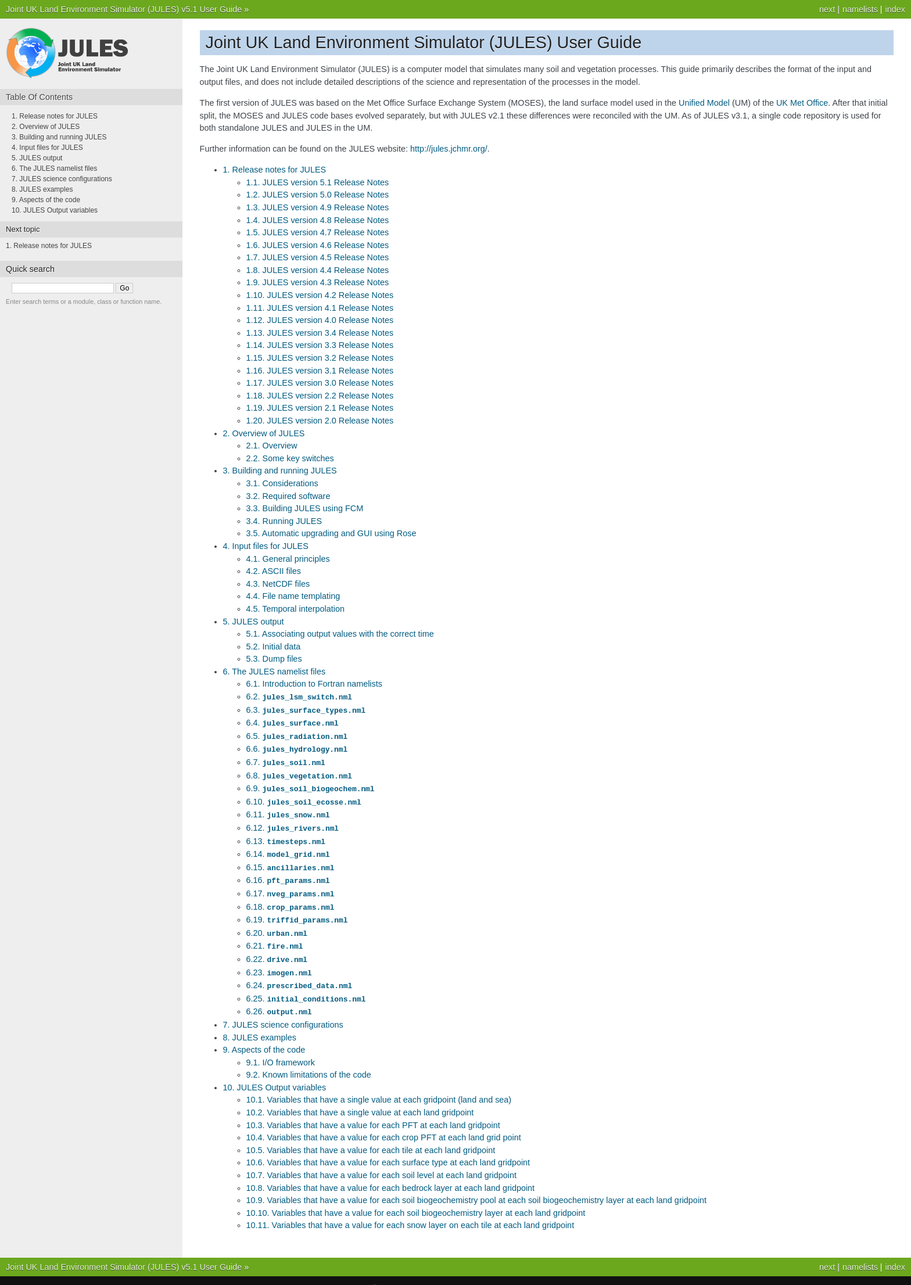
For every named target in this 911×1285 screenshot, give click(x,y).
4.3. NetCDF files (278, 583)
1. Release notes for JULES (275, 169)
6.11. (288, 809)
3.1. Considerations (282, 483)
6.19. (297, 909)
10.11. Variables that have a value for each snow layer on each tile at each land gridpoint (410, 1210)
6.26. (279, 997)
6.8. (299, 772)
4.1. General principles (288, 558)
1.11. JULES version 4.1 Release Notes (320, 308)
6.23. (279, 960)
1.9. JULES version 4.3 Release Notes (317, 282)
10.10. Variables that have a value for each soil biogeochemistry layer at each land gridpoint (416, 1198)
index (895, 9)
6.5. (297, 734)
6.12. (292, 822)
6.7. (285, 759)
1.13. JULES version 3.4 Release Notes (320, 333)
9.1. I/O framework (280, 1048)
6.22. (276, 947)
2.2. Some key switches (290, 458)
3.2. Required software (288, 496)
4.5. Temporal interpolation (295, 608)
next (827, 9)
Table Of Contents (39, 97)
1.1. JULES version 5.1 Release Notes (317, 182)
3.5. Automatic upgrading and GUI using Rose (331, 533)
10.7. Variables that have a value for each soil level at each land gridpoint (381, 1160)
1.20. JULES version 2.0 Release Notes (320, 420)
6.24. (299, 972)
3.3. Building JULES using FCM (305, 508)
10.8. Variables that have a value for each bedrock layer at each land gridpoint (390, 1173)
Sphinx (508, 1273)
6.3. (305, 709)
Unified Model (704, 102)
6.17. (290, 884)
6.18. (290, 897)
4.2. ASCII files (273, 571)
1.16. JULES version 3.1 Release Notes (320, 370)
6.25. (306, 985)
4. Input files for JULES (266, 546)
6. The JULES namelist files (274, 671)
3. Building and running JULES (280, 470)
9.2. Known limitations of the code (308, 1060)
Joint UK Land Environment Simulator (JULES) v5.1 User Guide (124, 9)
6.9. (310, 784)
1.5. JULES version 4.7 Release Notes (317, 232)
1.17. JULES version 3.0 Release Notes (320, 382)
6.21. (274, 934)
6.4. (292, 721)
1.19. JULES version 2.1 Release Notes (320, 407)
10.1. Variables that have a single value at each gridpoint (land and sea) (379, 1085)
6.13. (285, 834)
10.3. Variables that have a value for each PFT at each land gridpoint (373, 1110)
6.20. (276, 922)
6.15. (290, 859)
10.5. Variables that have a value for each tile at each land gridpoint (371, 1135)
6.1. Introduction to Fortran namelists (314, 683)
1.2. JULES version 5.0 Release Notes (317, 194)
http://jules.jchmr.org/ (448, 148)
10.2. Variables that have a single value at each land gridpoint (360, 1098)
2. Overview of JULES (264, 433)
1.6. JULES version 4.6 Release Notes (317, 245)
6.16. (288, 872)
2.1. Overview (271, 445)
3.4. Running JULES (284, 521)
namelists (860, 9)
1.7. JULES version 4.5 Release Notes (317, 257)
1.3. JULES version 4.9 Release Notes (317, 207)
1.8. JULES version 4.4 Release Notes (317, 270)
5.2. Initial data (273, 646)
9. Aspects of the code (264, 1035)
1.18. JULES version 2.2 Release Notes (320, 395)
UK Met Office (802, 102)
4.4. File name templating (293, 596)
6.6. (297, 746)
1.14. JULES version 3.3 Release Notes (320, 345)
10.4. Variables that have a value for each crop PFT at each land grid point (383, 1123)
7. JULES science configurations (283, 1010)
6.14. (288, 847)
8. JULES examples (259, 1023)
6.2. (299, 696)
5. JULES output (253, 621)
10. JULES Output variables (275, 1073)
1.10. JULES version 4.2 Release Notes (320, 295)
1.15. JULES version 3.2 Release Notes (320, 357)
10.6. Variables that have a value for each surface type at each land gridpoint (388, 1148)
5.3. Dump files (274, 658)
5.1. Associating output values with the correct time (340, 633)
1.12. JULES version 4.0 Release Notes (320, 320)
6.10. (303, 797)
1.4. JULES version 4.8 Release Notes (317, 220)
